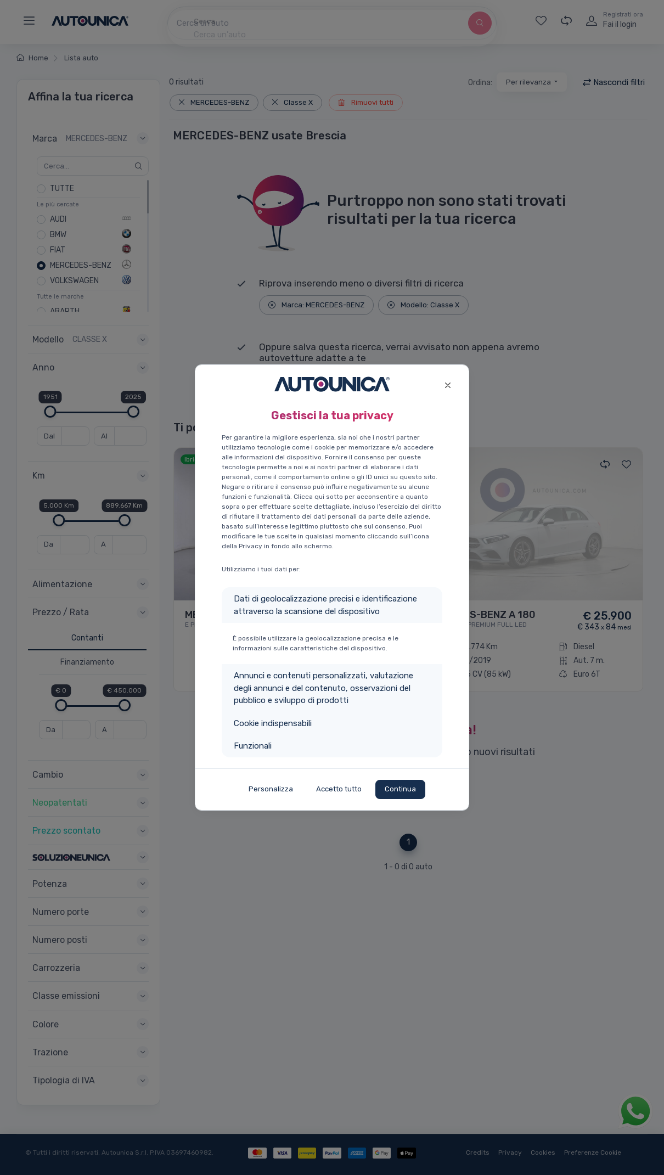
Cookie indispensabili (273, 723)
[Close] (447, 384)
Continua (400, 789)
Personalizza (271, 789)
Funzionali (253, 746)
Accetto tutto (339, 789)
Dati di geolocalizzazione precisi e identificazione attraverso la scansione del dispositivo (325, 605)
